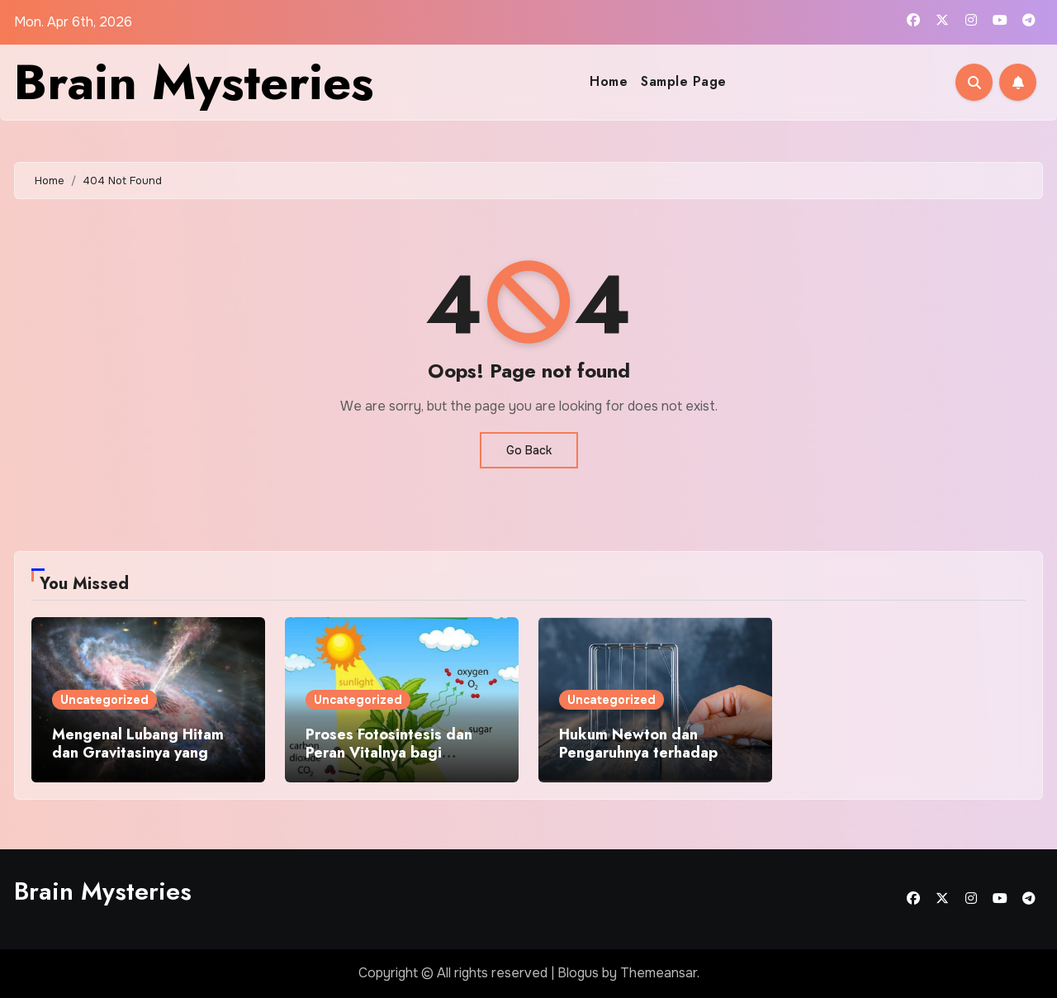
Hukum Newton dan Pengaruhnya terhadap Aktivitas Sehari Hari (638, 752)
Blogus (578, 972)
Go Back (529, 450)
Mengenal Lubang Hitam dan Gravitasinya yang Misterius (138, 752)
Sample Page (684, 81)
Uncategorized (104, 699)
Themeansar (658, 972)
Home (609, 81)
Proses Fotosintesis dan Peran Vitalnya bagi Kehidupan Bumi (389, 752)
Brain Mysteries (193, 82)
